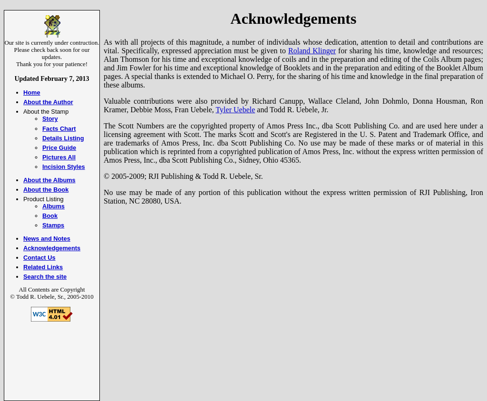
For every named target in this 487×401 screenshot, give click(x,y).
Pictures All (59, 157)
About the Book (45, 189)
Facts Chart (59, 128)
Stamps (53, 225)
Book (50, 215)
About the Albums (49, 180)
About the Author (48, 102)
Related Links (43, 267)
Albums (53, 206)
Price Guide (59, 147)
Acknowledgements (51, 248)
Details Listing (63, 138)
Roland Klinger (312, 51)
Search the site (45, 276)
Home (31, 92)
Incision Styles (63, 166)
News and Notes (46, 238)
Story (50, 118)
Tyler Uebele (235, 110)
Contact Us (39, 257)
